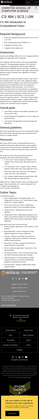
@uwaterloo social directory (19, 360)
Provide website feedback (8, 305)
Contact (14, 284)
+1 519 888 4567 (21, 321)
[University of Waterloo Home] (6, 2)
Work (13, 287)
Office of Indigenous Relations (24, 377)
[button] (30, 2)
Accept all (12, 413)
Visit (14, 291)
